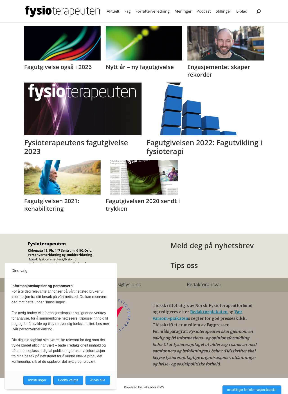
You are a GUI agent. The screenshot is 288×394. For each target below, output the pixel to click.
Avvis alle (97, 380)
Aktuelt (113, 11)
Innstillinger (37, 380)
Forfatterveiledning (153, 11)
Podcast (204, 11)
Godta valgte (68, 380)
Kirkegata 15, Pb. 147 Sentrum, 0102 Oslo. (60, 250)
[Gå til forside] (62, 11)
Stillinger (223, 11)
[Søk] (258, 11)
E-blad (241, 11)
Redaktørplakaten (209, 311)
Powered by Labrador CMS (144, 387)
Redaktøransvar (204, 284)
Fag (127, 11)
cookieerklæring (79, 255)
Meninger (183, 11)
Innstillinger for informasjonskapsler (252, 390)
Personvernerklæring (44, 255)
